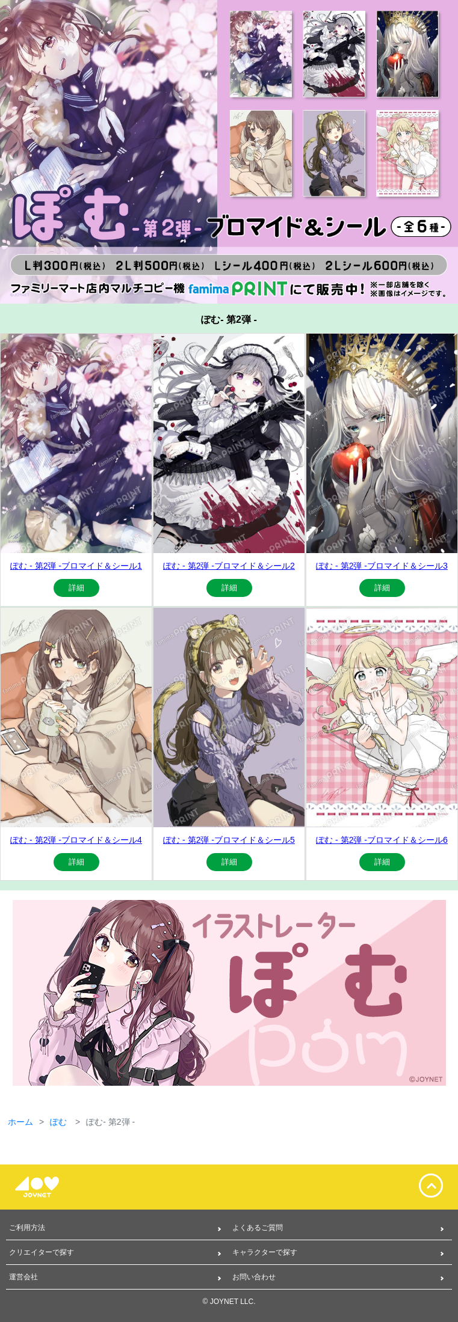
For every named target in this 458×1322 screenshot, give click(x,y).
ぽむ (59, 1122)
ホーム (20, 1122)
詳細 (76, 587)
